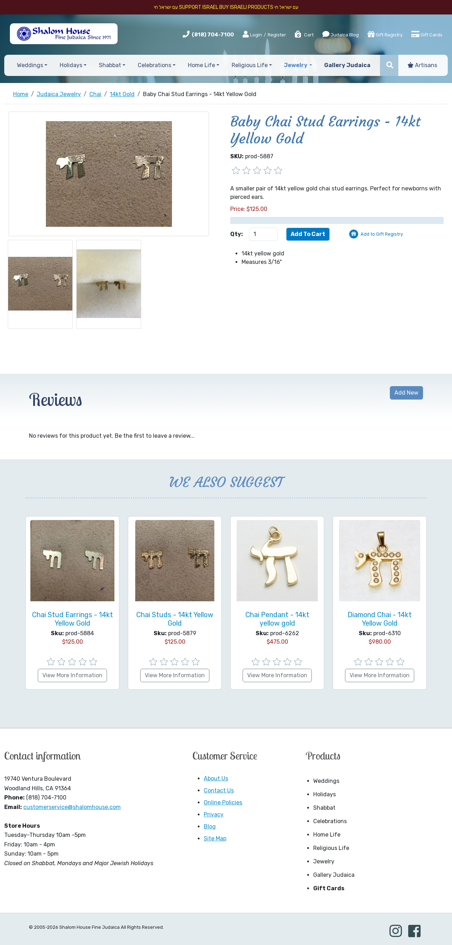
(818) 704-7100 (213, 34)
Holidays (324, 794)
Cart (304, 34)
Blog (210, 826)
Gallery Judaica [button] (347, 65)
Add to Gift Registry (382, 234)
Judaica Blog (340, 34)
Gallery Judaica (334, 875)
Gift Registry (385, 34)
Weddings (326, 781)
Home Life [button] (201, 65)
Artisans (422, 65)
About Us (216, 778)
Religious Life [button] (250, 65)
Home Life (326, 834)
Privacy (214, 814)
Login (252, 34)
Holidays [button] (71, 65)
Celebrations (330, 821)
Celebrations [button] (154, 65)
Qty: (236, 234)
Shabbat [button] (110, 65)
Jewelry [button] (296, 65)
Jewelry (323, 861)
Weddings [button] (30, 65)
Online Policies (223, 802)
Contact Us (219, 790)
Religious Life (331, 848)
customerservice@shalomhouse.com (72, 807)
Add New (406, 392)
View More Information (72, 675)
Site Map (215, 838)
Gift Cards (426, 34)
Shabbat (324, 807)
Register (277, 34)
